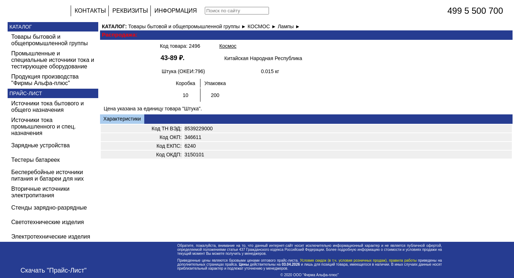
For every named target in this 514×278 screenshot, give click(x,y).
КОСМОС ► (263, 26)
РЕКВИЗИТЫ (130, 11)
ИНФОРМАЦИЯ (175, 11)
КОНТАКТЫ (90, 11)
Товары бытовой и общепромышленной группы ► (188, 26)
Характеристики (122, 119)
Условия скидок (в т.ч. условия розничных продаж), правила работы (358, 260)
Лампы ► (289, 26)
